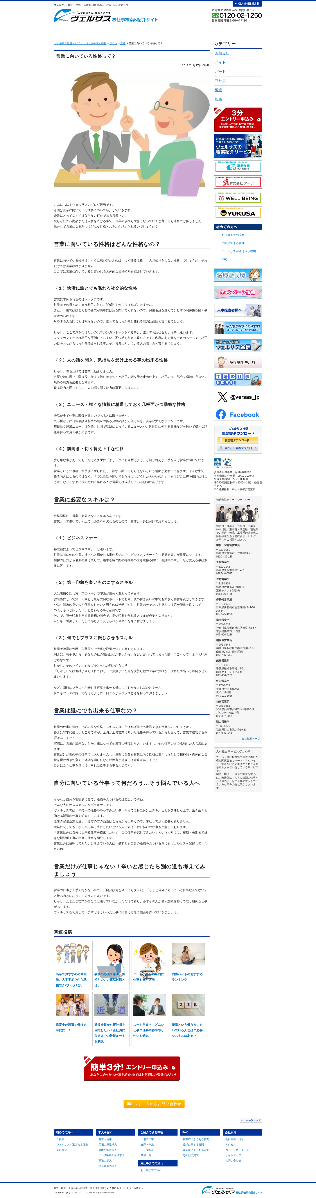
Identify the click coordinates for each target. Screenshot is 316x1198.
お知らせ (222, 53)
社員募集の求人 (108, 1166)
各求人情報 (105, 1139)
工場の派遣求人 (108, 1144)
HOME (61, 30)
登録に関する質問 (193, 1144)
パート (220, 71)
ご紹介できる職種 (149, 30)
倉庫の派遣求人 (108, 1150)
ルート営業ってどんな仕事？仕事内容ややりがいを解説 (148, 1030)
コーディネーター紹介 (238, 1150)
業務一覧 (146, 1155)
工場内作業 (147, 1139)
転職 (218, 99)
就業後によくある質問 (196, 1150)
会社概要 (61, 1150)
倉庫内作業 (147, 1144)
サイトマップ (233, 1155)
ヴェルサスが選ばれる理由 (239, 251)
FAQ (214, 30)
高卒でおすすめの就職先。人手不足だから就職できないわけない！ (71, 979)
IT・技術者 (147, 1150)
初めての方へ (84, 30)
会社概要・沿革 (234, 1139)
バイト (220, 62)
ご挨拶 (60, 1139)
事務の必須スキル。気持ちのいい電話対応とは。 (109, 979)
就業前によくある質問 (196, 1139)
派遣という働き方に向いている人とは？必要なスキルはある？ (187, 1030)
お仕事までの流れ (181, 30)
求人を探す (116, 30)
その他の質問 (191, 1155)
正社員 (220, 81)
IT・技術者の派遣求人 (112, 1155)
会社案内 (246, 30)
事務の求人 (105, 1160)
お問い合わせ (233, 1160)
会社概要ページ (251, 738)
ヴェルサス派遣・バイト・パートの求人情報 (80, 43)
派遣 (218, 90)
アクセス (230, 1144)
